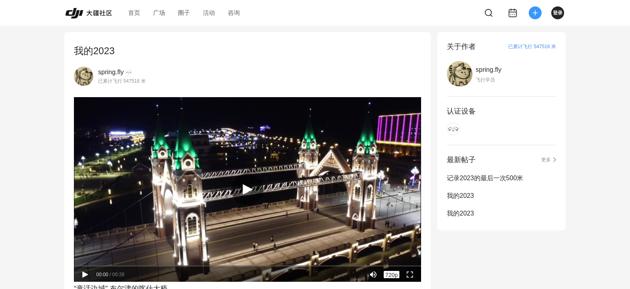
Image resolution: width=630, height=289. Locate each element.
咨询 (234, 12)
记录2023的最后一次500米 (485, 178)
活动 (209, 12)
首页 (134, 12)
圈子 (184, 12)
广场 (159, 12)
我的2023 (460, 195)
